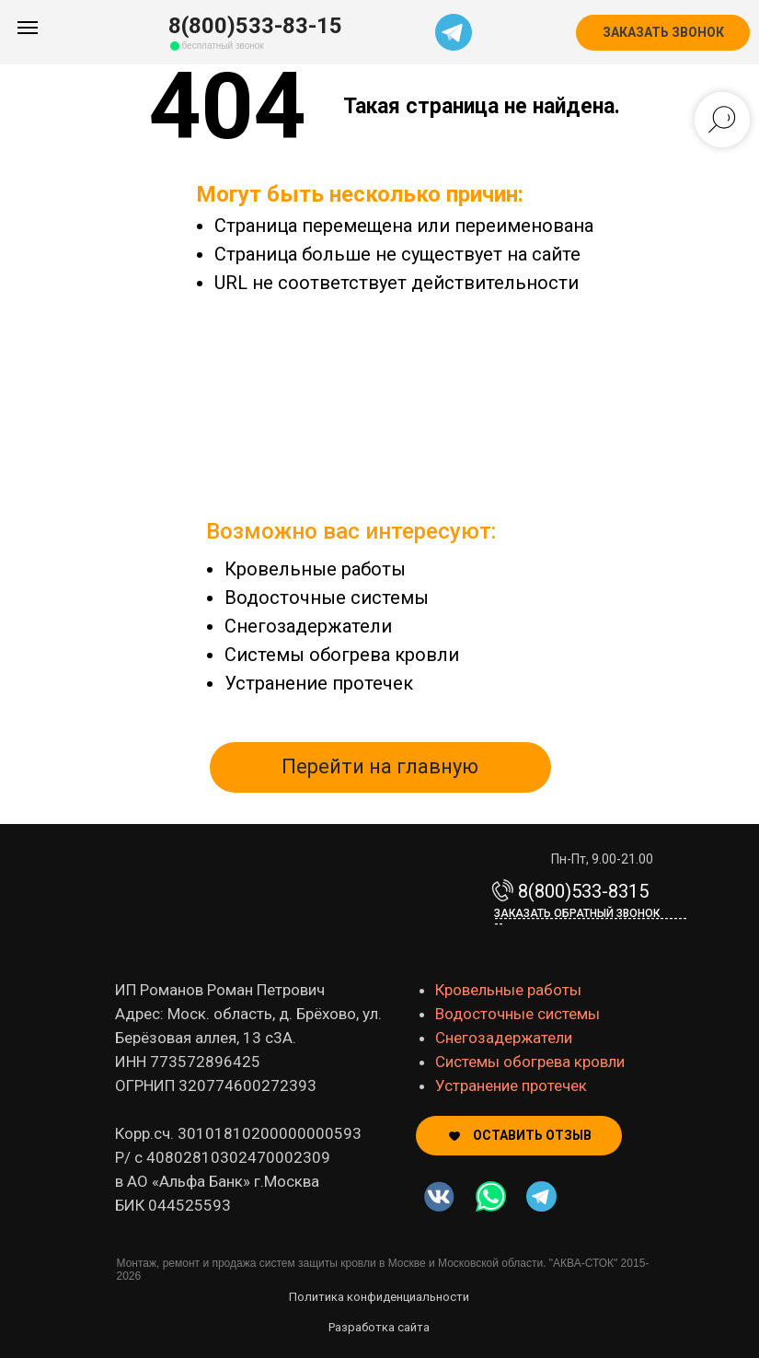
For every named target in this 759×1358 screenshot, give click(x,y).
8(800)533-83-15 (255, 26)
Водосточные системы (326, 597)
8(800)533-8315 (583, 891)
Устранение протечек (318, 683)
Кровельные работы (315, 569)
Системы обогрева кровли (341, 655)
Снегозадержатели (308, 626)
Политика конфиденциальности (379, 1297)
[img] (491, 1196)
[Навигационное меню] (27, 27)
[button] (663, 33)
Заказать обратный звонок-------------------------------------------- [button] (590, 919)
